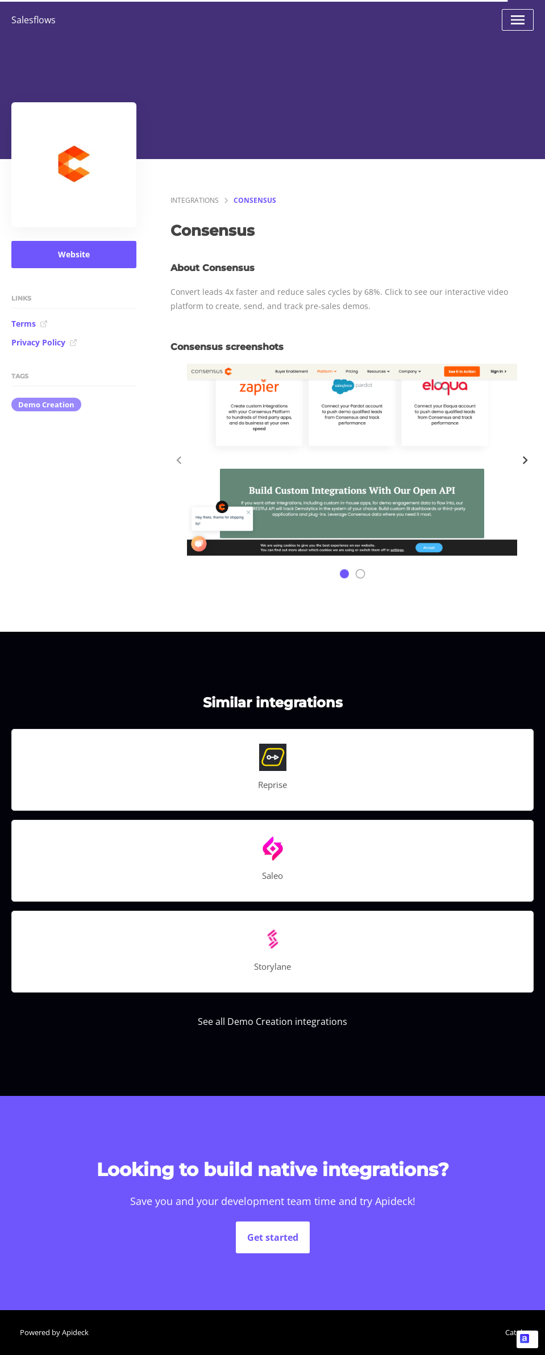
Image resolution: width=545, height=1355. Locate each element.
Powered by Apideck (54, 1332)
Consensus (255, 200)
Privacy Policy (44, 342)
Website (74, 254)
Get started (272, 1237)
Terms (29, 323)
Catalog (518, 1332)
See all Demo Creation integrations (272, 1021)
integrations (194, 200)
